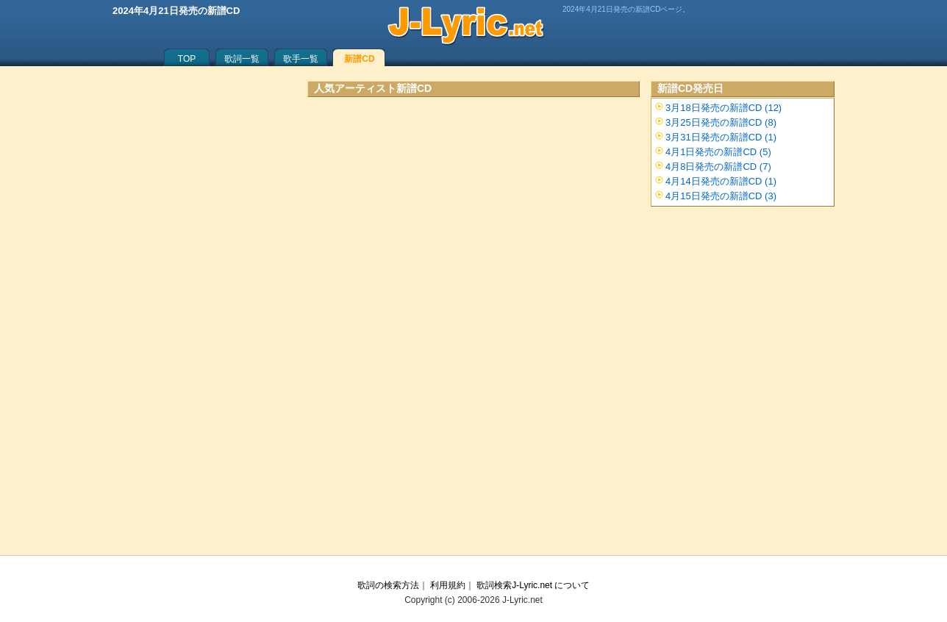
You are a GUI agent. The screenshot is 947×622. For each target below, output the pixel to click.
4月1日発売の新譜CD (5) (718, 151)
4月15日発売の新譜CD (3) (720, 195)
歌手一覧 (300, 59)
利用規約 (447, 585)
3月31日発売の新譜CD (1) (720, 137)
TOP (187, 59)
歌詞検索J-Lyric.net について (533, 585)
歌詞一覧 (242, 59)
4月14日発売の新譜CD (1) (720, 181)
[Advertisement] (473, 239)
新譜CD (359, 59)
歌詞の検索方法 (388, 585)
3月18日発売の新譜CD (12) (723, 107)
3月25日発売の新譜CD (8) (720, 122)
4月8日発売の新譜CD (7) (718, 166)
